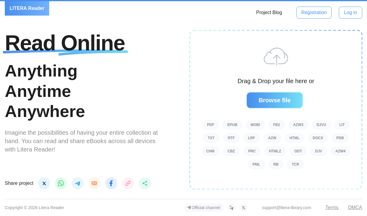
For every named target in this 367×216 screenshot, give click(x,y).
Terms (332, 207)
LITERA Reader (27, 8)
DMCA (355, 207)
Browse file (275, 100)
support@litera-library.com (286, 207)
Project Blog (269, 12)
